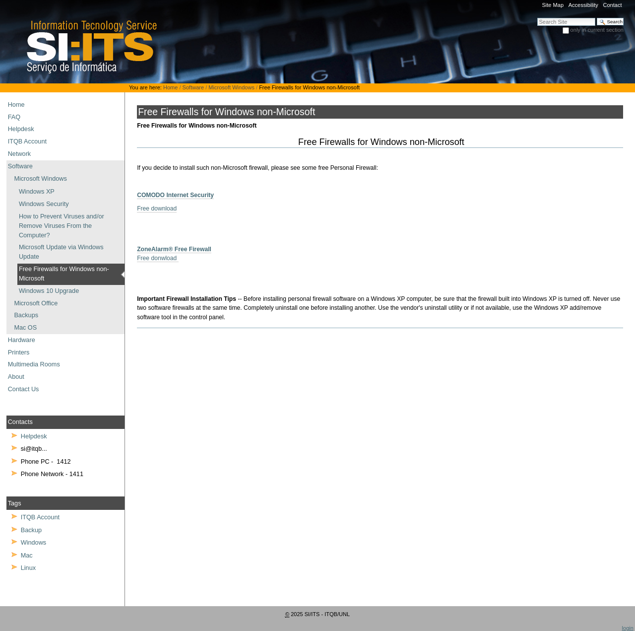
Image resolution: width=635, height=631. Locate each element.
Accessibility (583, 5)
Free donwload (158, 258)
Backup (31, 530)
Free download (157, 208)
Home (170, 87)
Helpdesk (34, 436)
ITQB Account (40, 517)
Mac (27, 555)
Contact (612, 5)
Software (193, 87)
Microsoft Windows (231, 87)
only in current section (597, 30)
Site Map (553, 5)
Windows (33, 542)
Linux (28, 567)
